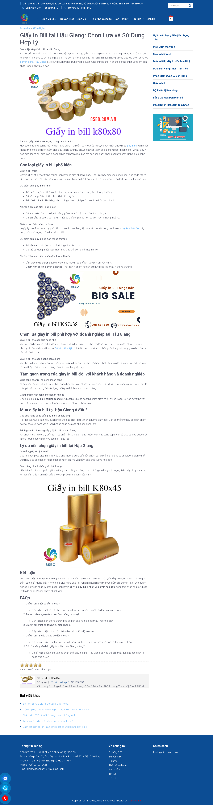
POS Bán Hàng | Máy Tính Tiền (170, 68)
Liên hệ (151, 18)
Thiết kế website (101, 18)
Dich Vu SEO (134, 800)
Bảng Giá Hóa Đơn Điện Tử (168, 97)
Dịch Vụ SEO (49, 18)
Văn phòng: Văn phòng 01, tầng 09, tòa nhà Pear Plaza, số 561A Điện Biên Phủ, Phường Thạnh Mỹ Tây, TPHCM (81, 3)
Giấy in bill (159, 83)
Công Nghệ (39, 28)
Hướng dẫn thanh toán (165, 752)
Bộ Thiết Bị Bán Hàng (165, 90)
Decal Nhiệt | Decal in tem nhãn (171, 104)
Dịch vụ (82, 18)
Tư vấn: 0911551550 (77, 7)
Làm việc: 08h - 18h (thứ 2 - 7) (40, 7)
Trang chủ (25, 28)
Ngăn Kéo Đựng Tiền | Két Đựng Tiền (171, 37)
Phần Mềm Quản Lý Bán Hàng (170, 75)
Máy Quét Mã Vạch (164, 46)
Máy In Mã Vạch (162, 54)
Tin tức (138, 18)
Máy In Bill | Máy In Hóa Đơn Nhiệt (172, 61)
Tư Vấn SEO (66, 18)
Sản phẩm (122, 18)
